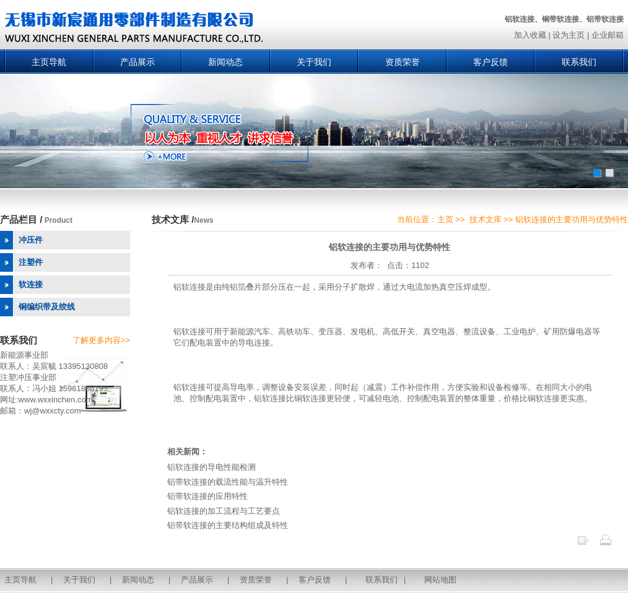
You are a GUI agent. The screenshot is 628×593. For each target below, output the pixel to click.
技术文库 (485, 219)
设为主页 (568, 35)
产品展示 (137, 62)
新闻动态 (225, 62)
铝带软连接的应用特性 (207, 496)
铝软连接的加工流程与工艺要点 (223, 511)
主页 (445, 219)
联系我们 (579, 62)
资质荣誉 (402, 62)
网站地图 (440, 579)
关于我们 (314, 62)
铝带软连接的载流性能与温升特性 (227, 482)
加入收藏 (530, 35)
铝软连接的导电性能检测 (211, 467)
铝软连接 (189, 287)
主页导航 (49, 62)
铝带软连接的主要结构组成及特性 (227, 525)
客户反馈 (490, 62)
